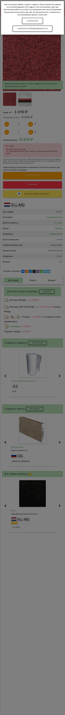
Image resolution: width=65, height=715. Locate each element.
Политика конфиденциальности (33, 28)
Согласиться (32, 21)
